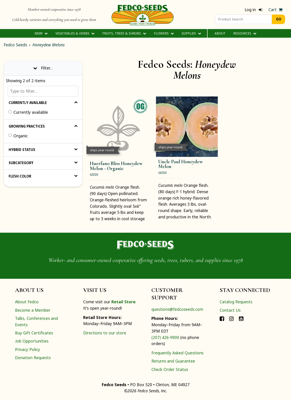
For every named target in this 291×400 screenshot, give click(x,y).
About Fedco (27, 301)
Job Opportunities (31, 341)
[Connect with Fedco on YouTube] (241, 318)
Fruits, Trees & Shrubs (124, 33)
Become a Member (32, 310)
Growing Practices (43, 126)
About (220, 33)
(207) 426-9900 (165, 337)
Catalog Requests (236, 301)
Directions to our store (104, 333)
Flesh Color (43, 176)
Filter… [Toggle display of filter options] (43, 68)
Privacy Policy (27, 349)
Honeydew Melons (49, 44)
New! (41, 33)
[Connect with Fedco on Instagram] (231, 318)
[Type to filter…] (43, 91)
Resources (244, 33)
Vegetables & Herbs (74, 33)
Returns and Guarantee (173, 361)
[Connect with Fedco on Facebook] (222, 318)
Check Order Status (169, 369)
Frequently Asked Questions (177, 353)
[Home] (142, 14)
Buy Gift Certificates (34, 333)
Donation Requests (33, 357)
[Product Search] (243, 19)
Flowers (164, 33)
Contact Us (230, 310)
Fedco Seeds (15, 44)
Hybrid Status (43, 149)
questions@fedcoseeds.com (177, 309)
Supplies (191, 33)
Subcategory (43, 162)
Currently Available (43, 102)
